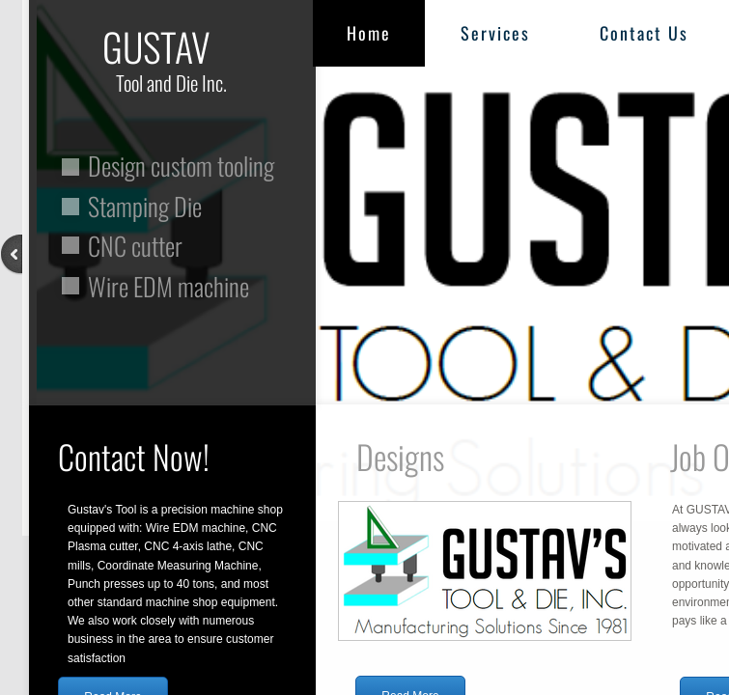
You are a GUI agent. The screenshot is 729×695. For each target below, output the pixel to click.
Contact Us (644, 32)
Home (369, 32)
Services (495, 32)
